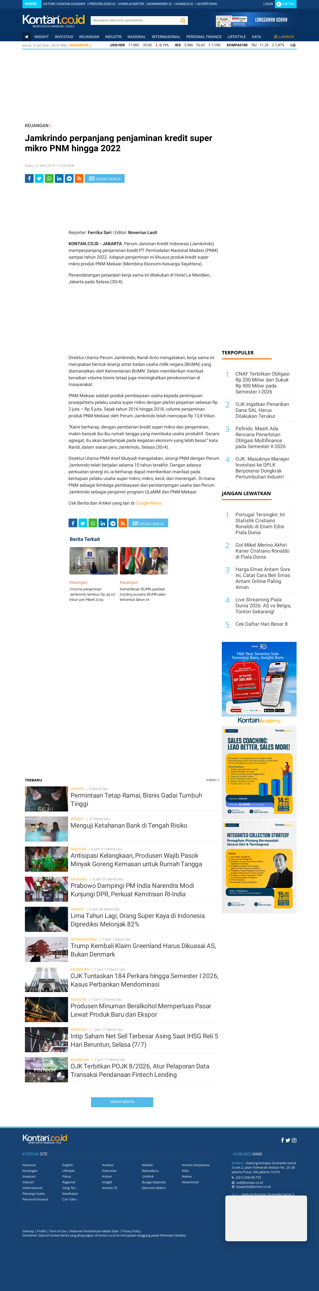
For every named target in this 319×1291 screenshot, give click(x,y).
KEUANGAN (37, 125)
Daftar (288, 4)
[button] (183, 20)
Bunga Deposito (154, 1182)
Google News (148, 503)
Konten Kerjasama (196, 1165)
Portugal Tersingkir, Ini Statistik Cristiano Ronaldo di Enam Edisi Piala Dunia (260, 523)
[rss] (79, 178)
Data (256, 37)
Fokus (66, 1176)
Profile (41, 1231)
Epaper (30, 4)
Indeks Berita (122, 1102)
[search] (134, 20)
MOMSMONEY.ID (160, 4)
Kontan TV (110, 1188)
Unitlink (148, 1176)
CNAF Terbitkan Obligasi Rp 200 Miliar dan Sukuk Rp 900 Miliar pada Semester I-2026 (263, 383)
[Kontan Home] (26, 37)
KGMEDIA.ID (184, 4)
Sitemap (28, 1231)
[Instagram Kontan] (294, 1140)
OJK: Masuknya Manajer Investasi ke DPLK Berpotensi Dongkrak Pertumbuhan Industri (262, 468)
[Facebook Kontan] (282, 1140)
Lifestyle (237, 37)
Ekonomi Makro (154, 1188)
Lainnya (284, 37)
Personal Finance (204, 37)
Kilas (185, 1170)
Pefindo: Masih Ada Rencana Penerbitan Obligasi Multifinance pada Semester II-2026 (261, 437)
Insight (77, 788)
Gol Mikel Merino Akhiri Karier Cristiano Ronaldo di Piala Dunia (262, 551)
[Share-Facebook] (29, 178)
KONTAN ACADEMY (71, 4)
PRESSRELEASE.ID (102, 4)
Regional (68, 1182)
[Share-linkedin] (59, 178)
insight (41, 37)
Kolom (107, 1176)
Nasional (137, 37)
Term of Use (57, 1231)
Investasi (64, 37)
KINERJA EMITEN (131, 4)
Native (187, 1176)
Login (268, 4)
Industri (113, 37)
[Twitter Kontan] (287, 1140)
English (67, 1165)
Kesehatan (70, 1193)
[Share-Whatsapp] (49, 178)
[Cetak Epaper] (251, 26)
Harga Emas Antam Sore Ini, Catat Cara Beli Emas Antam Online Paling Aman (263, 578)
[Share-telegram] (69, 178)
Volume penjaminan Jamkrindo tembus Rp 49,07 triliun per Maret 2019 (92, 594)
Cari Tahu (69, 1199)
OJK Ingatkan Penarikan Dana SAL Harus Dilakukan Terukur (262, 410)
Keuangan (89, 37)
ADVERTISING (207, 4)
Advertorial (190, 1182)
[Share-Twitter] (39, 178)
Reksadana (150, 1170)
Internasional (166, 37)
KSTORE (49, 4)
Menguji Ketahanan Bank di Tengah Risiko (129, 825)
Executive (109, 1170)
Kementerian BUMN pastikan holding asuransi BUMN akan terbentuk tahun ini (143, 594)
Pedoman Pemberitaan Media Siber (94, 1231)
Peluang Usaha (33, 1193)
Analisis (108, 1165)
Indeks (212, 779)
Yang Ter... (70, 1188)
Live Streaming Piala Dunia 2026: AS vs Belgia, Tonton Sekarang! (263, 606)
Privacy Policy (131, 1231)
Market (147, 1165)
